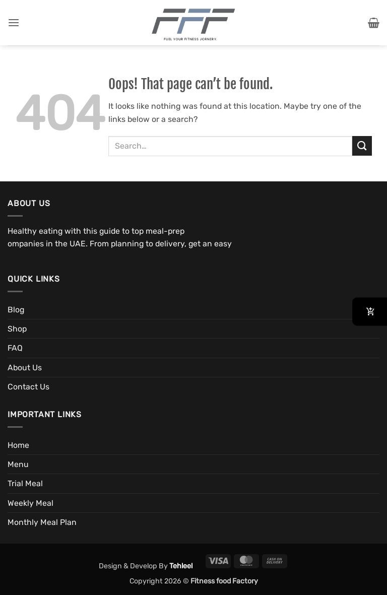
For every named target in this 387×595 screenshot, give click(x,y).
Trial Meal (25, 483)
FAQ (15, 348)
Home (18, 445)
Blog (16, 309)
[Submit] (362, 146)
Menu (18, 464)
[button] (14, 23)
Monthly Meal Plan (42, 522)
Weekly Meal (30, 503)
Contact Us (28, 386)
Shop (17, 329)
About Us (25, 367)
